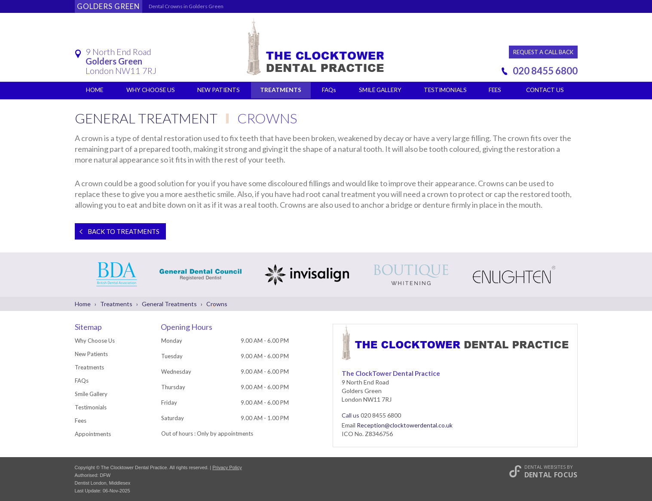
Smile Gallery (380, 90)
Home (95, 90)
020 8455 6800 (545, 71)
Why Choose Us (151, 90)
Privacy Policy (227, 467)
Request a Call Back (543, 52)
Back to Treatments (117, 231)
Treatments (280, 90)
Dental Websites (545, 467)
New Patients (218, 90)
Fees (495, 90)
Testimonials (445, 90)
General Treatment (147, 118)
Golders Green (108, 6)
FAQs (329, 90)
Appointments (93, 433)
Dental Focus (551, 474)
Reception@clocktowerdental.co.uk (405, 425)
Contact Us (545, 90)
